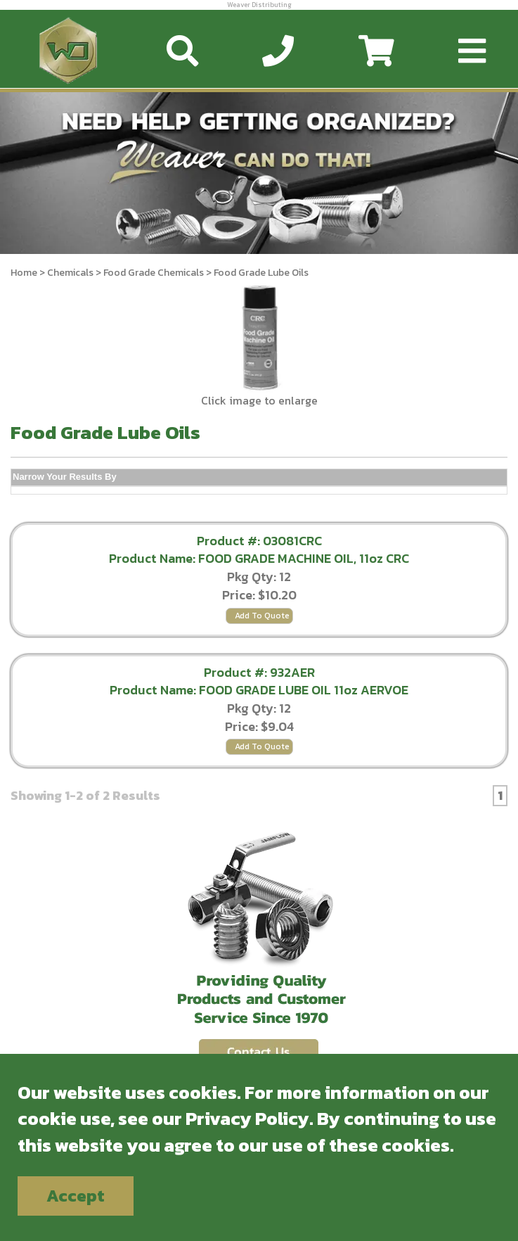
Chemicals (70, 272)
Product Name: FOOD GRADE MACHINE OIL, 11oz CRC (259, 558)
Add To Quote (262, 615)
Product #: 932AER (259, 672)
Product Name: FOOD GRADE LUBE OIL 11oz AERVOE (259, 689)
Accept (75, 1195)
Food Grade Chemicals (154, 272)
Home (24, 272)
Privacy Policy (247, 1118)
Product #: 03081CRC (259, 540)
